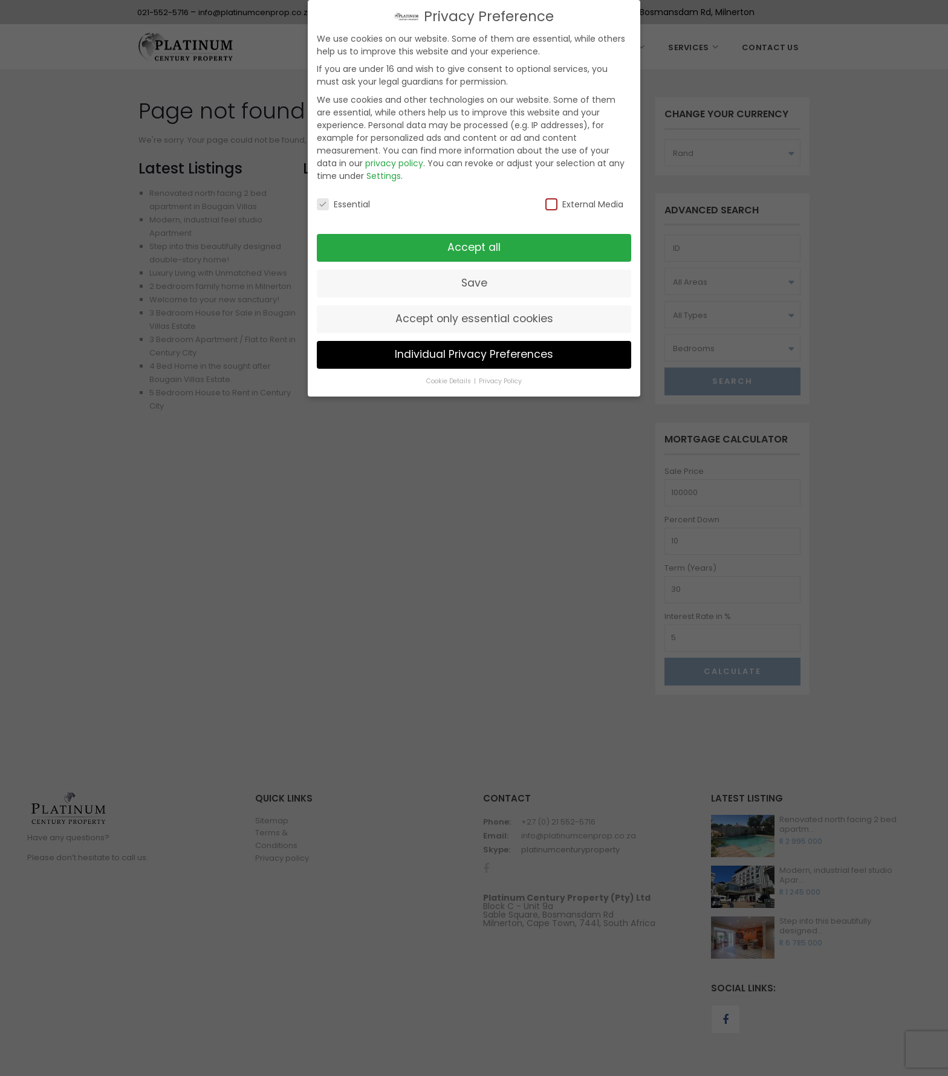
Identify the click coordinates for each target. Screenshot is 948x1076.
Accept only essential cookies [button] (474, 318)
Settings (383, 176)
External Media (584, 204)
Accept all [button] (474, 247)
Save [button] (474, 283)
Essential (343, 204)
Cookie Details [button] (449, 381)
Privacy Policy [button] (500, 381)
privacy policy (394, 163)
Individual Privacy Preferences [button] (474, 354)
